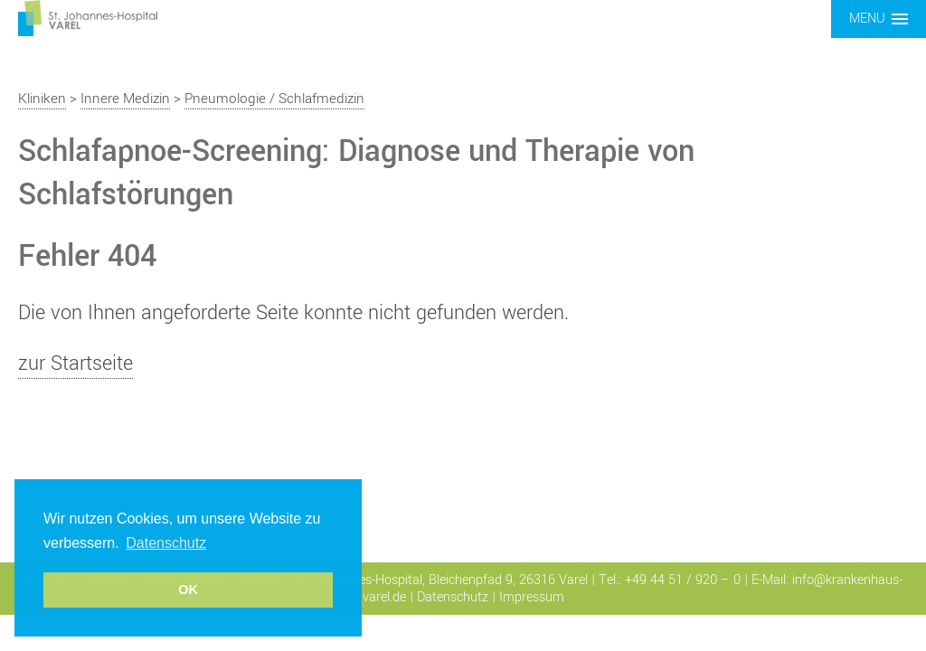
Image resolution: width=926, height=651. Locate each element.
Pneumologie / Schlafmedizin (274, 98)
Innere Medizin (125, 98)
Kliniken (42, 98)
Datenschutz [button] (166, 543)
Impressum (531, 597)
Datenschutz (452, 597)
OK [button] (188, 589)
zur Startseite (75, 363)
